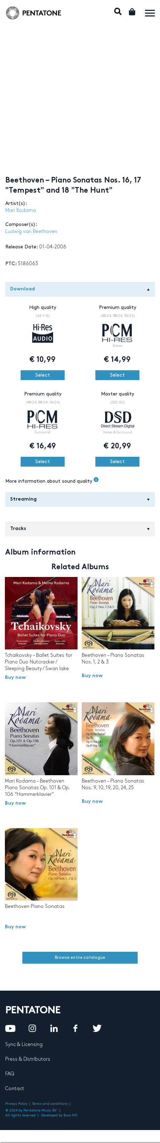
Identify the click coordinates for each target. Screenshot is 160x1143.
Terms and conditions (50, 1104)
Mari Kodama (20, 210)
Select (42, 375)
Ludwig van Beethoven (31, 231)
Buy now (15, 677)
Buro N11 (71, 1115)
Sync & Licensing (24, 1044)
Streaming (80, 499)
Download (80, 289)
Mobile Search (118, 11)
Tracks (80, 528)
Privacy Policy (16, 1104)
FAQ (9, 1074)
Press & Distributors (27, 1059)
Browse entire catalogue (80, 957)
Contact (14, 1088)
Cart (132, 11)
